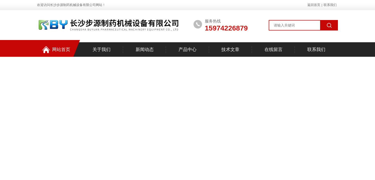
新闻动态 (145, 49)
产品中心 (187, 49)
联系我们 (330, 5)
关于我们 (101, 49)
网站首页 (56, 49)
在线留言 (273, 49)
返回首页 (313, 5)
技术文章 (230, 49)
